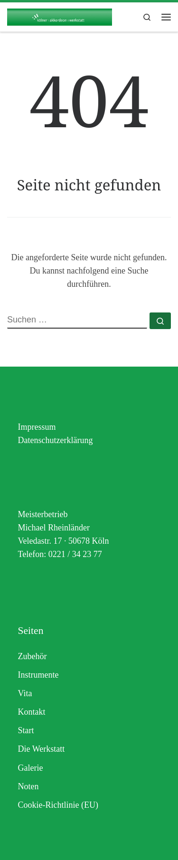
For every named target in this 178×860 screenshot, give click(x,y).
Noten (28, 786)
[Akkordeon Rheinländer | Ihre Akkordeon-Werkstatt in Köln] (59, 16)
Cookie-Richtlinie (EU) (58, 805)
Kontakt (32, 712)
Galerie (30, 768)
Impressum (37, 427)
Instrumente (38, 675)
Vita (25, 693)
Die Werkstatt (41, 749)
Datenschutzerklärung (55, 440)
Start (26, 730)
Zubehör (32, 656)
